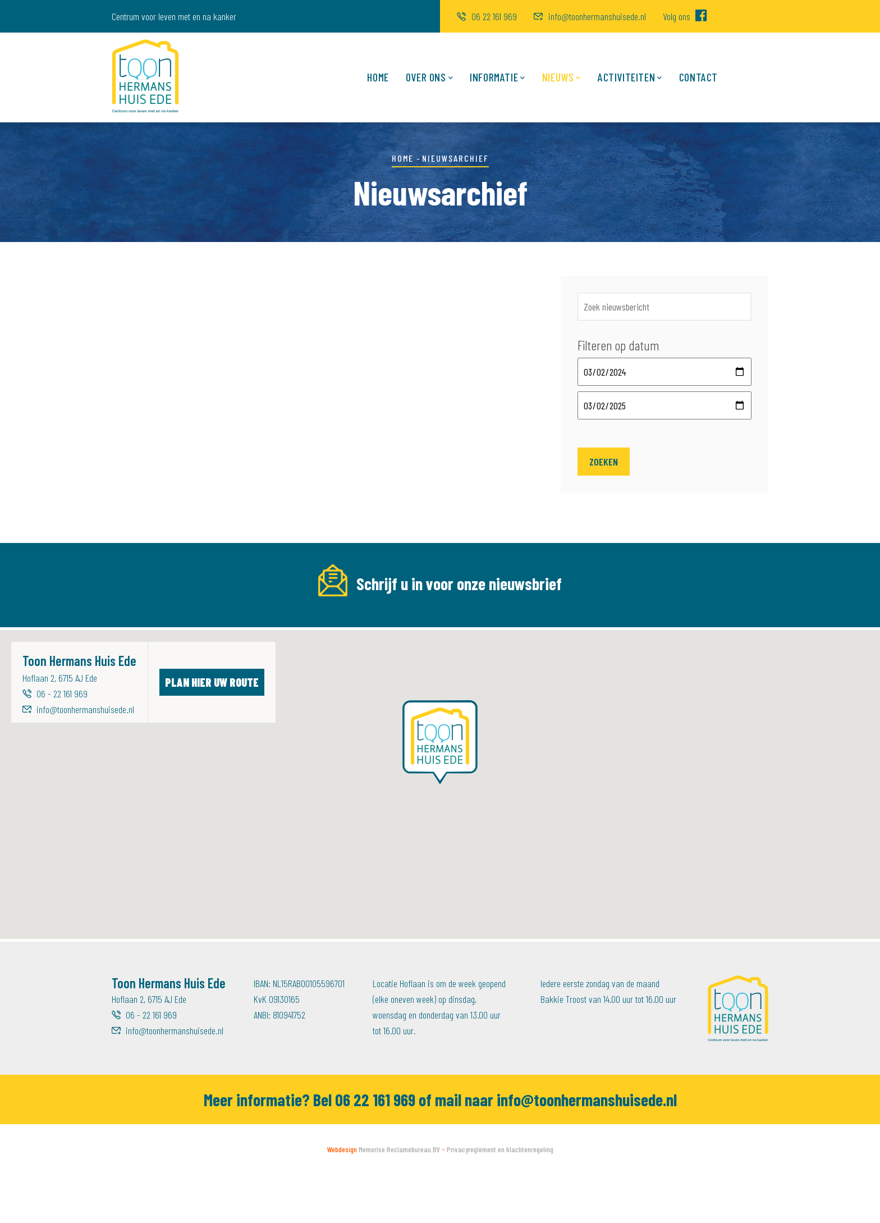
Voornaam (322, 622)
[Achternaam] (587, 645)
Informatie (497, 77)
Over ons (429, 77)
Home (377, 77)
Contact (698, 77)
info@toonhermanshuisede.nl (590, 16)
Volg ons (685, 16)
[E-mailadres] (205, 645)
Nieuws (561, 77)
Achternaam (517, 622)
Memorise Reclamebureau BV (399, 1198)
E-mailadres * (137, 622)
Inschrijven (726, 646)
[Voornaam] (396, 645)
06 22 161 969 (487, 16)
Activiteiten (630, 77)
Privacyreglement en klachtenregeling (500, 1198)
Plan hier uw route (212, 730)
